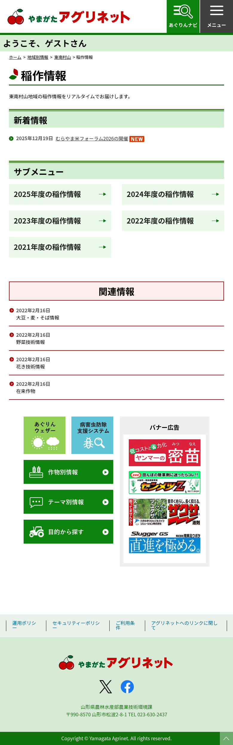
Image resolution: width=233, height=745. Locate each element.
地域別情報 (37, 57)
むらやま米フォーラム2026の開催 (92, 138)
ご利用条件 (125, 625)
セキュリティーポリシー (76, 625)
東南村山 (62, 57)
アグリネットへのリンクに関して (184, 625)
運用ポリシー (24, 625)
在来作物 (25, 390)
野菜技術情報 (30, 341)
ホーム (15, 57)
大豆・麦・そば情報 (37, 317)
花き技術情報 (30, 366)
